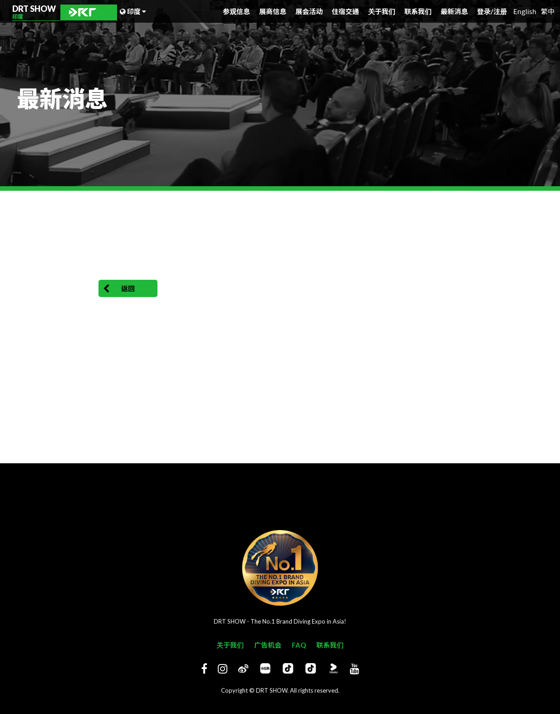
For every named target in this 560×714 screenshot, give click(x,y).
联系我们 (418, 11)
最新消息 (454, 11)
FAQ (299, 645)
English (524, 11)
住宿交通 (345, 11)
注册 (500, 11)
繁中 (548, 11)
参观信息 (236, 11)
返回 (119, 288)
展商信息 (272, 11)
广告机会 (267, 645)
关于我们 (381, 11)
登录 (485, 11)
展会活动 (309, 11)
